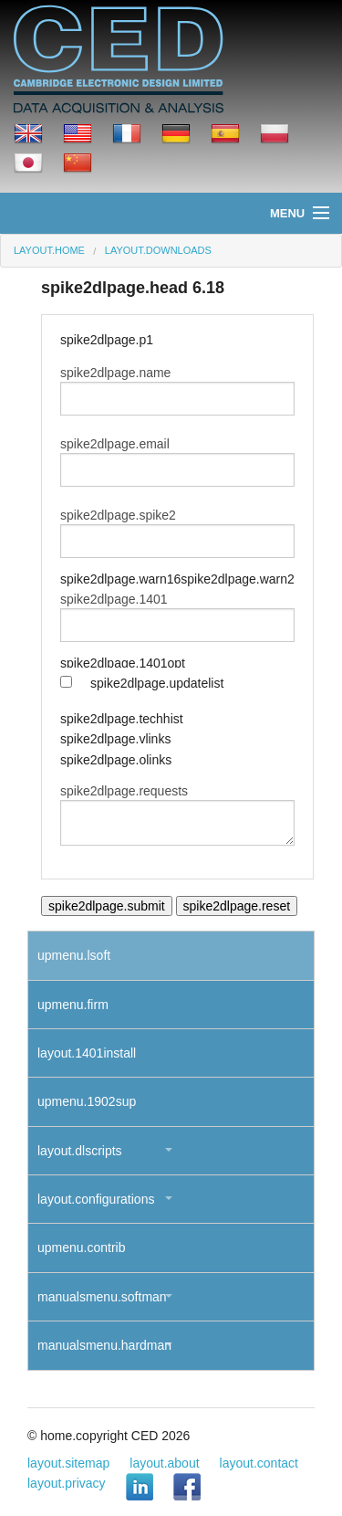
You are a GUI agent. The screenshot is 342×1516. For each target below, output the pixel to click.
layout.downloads (158, 250)
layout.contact (259, 1463)
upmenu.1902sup (86, 1101)
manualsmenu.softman (102, 1297)
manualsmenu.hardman (104, 1345)
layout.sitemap (68, 1463)
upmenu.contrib (81, 1247)
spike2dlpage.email (115, 443)
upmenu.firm (73, 1004)
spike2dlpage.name (115, 372)
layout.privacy (66, 1483)
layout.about (164, 1463)
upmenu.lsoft (73, 955)
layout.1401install (86, 1053)
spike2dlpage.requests (124, 790)
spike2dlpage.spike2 (118, 515)
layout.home (49, 250)
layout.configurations (95, 1199)
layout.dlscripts (79, 1150)
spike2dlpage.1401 (114, 599)
